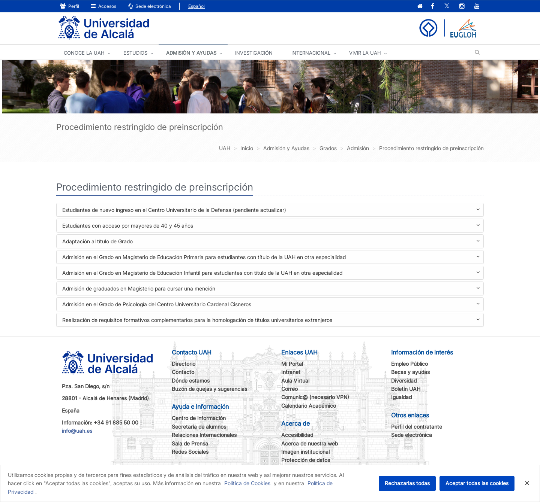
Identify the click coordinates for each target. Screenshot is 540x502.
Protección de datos (305, 460)
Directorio (183, 363)
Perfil (69, 6)
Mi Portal (292, 363)
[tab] (270, 209)
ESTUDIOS (135, 53)
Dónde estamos (191, 380)
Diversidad (404, 380)
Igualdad (401, 397)
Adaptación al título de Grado (271, 242)
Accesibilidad (297, 435)
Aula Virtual (295, 380)
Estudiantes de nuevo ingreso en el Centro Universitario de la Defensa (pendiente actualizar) (271, 210)
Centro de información (199, 418)
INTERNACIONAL (310, 53)
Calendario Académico (308, 405)
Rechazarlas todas (407, 483)
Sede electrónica (149, 6)
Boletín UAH (405, 389)
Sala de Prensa (190, 443)
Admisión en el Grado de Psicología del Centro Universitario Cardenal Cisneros (271, 305)
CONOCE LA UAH (84, 53)
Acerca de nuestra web (309, 443)
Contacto (183, 372)
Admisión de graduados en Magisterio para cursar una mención (271, 289)
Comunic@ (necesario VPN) (315, 397)
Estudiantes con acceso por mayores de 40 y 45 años (271, 226)
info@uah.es (77, 431)
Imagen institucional (305, 451)
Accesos (103, 6)
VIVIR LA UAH (365, 53)
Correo (289, 389)
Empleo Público (409, 363)
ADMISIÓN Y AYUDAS (191, 53)
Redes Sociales (190, 451)
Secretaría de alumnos (199, 426)
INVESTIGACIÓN (254, 53)
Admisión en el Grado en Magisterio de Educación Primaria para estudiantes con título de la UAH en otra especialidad (271, 258)
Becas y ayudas (410, 372)
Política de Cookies (247, 483)
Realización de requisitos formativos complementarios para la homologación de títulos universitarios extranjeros (271, 320)
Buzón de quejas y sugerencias (209, 389)
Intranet (290, 372)
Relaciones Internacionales (204, 435)
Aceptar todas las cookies (477, 483)
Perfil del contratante (416, 426)
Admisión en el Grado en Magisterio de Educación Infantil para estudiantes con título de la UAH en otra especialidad (271, 273)
